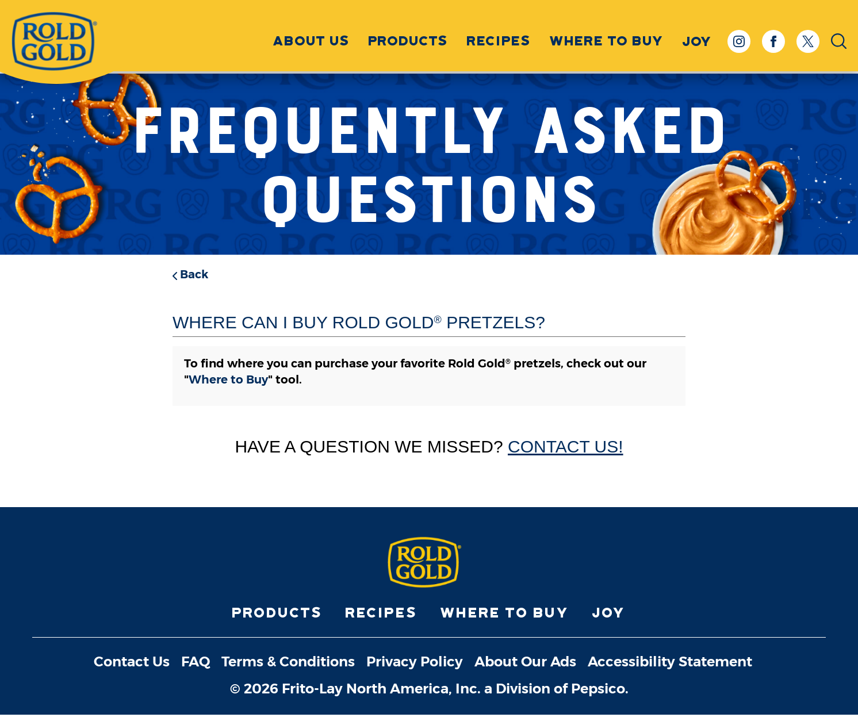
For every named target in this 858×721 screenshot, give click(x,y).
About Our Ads (525, 669)
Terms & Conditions (288, 669)
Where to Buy (607, 41)
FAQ (195, 669)
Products (409, 41)
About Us (311, 41)
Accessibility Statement (670, 669)
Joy (609, 619)
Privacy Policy (414, 669)
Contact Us (132, 669)
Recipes (499, 41)
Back (190, 274)
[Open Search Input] (838, 43)
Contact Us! (565, 446)
